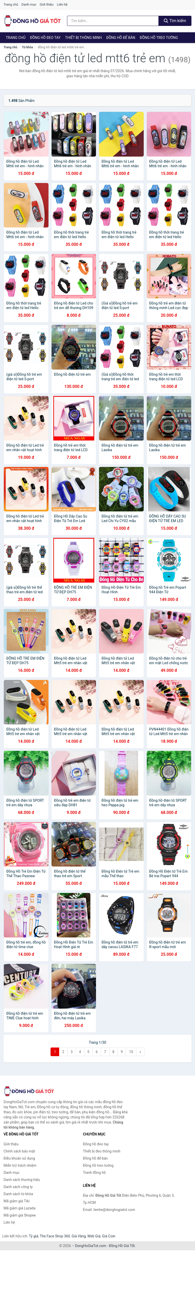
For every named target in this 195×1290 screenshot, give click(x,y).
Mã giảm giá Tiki (16, 1201)
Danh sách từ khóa (18, 1194)
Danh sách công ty (18, 1187)
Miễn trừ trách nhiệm (20, 1165)
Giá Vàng (79, 1236)
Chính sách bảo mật (19, 1151)
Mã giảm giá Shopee (20, 1215)
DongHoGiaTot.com (90, 1246)
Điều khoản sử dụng (19, 1158)
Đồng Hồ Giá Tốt (122, 1246)
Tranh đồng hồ (94, 1173)
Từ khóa (27, 47)
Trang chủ (11, 4)
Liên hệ (62, 4)
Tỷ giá (33, 1236)
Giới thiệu (46, 4)
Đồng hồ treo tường (159, 38)
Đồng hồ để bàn (120, 38)
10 (131, 1052)
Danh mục (29, 4)
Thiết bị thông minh (83, 38)
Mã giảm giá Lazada (20, 1208)
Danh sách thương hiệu (22, 1180)
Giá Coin (108, 1236)
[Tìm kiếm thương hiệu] (113, 21)
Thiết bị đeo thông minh (101, 1151)
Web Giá (94, 1236)
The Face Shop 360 (55, 1236)
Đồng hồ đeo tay (45, 38)
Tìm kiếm (175, 20)
